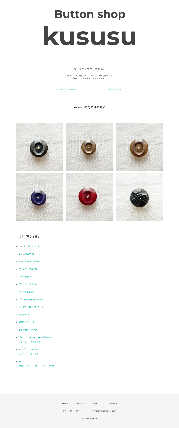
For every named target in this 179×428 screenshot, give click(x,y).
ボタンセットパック (28, 330)
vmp (37, 366)
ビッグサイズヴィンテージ (31, 307)
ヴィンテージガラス (28, 269)
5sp (29, 366)
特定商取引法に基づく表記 (104, 411)
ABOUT (80, 403)
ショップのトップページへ (64, 89)
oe (20, 361)
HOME (65, 403)
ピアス (22, 354)
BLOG (96, 403)
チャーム (23, 342)
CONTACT (112, 403)
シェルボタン (25, 277)
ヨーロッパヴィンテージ (30, 261)
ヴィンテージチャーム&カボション (35, 337)
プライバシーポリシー (73, 411)
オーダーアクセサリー (29, 349)
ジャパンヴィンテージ (29, 246)
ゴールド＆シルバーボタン (31, 299)
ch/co (51, 366)
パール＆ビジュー (27, 292)
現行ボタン (24, 315)
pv (44, 366)
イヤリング (34, 354)
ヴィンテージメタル (28, 284)
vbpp (21, 366)
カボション (36, 342)
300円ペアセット (27, 322)
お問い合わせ (115, 89)
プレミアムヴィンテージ (30, 254)
